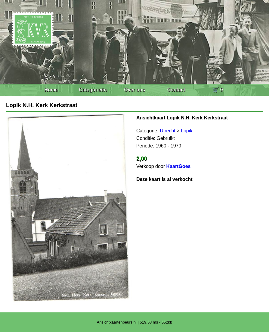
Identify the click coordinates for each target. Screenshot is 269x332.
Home (51, 89)
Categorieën (93, 89)
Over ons (134, 89)
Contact (176, 89)
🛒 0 (218, 89)
